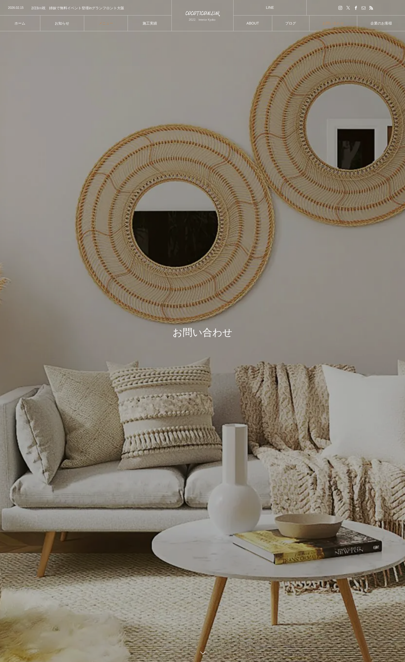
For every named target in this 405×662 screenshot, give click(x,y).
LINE (270, 7)
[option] (86, 8)
